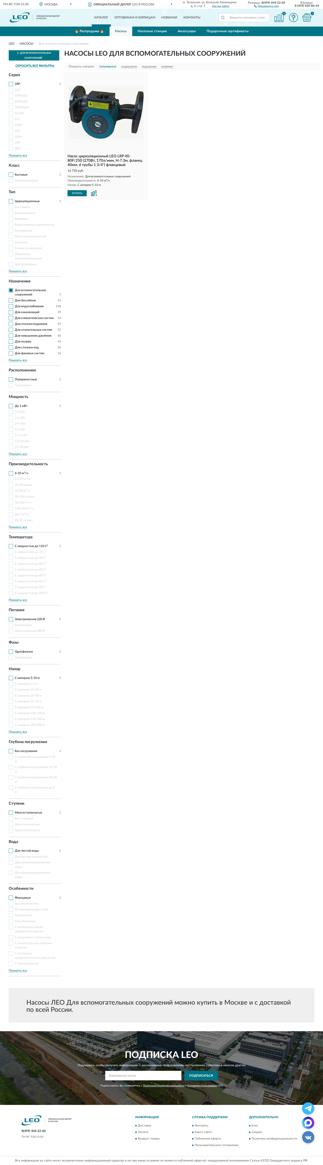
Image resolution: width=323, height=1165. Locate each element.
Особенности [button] (21, 889)
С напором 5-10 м (27, 678)
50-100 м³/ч (23, 502)
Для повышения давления (33, 335)
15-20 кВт (22, 447)
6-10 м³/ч (21, 473)
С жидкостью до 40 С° (30, 557)
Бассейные (22, 207)
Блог (255, 1125)
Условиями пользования (202, 1085)
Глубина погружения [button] (28, 742)
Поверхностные (26, 379)
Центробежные (26, 264)
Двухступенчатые (27, 824)
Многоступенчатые (28, 812)
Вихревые (22, 218)
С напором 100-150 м (30, 713)
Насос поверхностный (30, 236)
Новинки (169, 17)
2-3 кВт (20, 417)
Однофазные (24, 651)
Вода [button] (13, 842)
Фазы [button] (14, 643)
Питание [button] (17, 610)
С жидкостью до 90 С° (30, 587)
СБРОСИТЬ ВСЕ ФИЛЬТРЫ (34, 65)
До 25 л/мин (24, 520)
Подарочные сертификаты (228, 31)
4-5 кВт (20, 429)
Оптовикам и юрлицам (134, 17)
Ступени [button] (16, 804)
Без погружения (26, 751)
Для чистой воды (27, 850)
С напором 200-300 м (30, 725)
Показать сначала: (81, 66)
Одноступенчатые (27, 830)
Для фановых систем (29, 353)
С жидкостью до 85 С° (30, 581)
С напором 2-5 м (26, 683)
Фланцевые (23, 897)
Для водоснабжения (29, 306)
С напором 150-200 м (30, 719)
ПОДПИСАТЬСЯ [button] (201, 1075)
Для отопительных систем (33, 329)
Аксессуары (187, 31)
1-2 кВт (20, 411)
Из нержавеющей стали (31, 909)
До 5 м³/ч (21, 514)
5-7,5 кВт (21, 435)
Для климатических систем (34, 318)
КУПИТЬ (77, 193)
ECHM (19, 113)
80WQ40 (21, 101)
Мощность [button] (18, 397)
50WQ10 (21, 95)
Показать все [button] (18, 155)
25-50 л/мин (23, 485)
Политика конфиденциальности (274, 1138)
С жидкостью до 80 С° (30, 575)
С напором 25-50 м (28, 695)
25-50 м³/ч (22, 490)
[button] (266, 6)
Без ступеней (24, 818)
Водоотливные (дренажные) (34, 224)
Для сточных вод (27, 347)
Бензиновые (23, 625)
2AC (18, 89)
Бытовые (21, 174)
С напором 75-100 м (29, 707)
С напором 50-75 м (28, 701)
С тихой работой (26, 963)
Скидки (257, 1132)
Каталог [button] (101, 17)
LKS (17, 131)
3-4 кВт (20, 423)
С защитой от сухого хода (33, 937)
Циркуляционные (27, 201)
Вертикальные (25, 213)
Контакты (191, 17)
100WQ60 (22, 107)
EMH (18, 125)
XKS (18, 148)
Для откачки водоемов (31, 324)
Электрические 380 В (30, 631)
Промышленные (26, 180)
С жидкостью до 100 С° (31, 593)
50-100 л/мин (24, 496)
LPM (18, 136)
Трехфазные (23, 657)
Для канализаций (27, 312)
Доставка (144, 1125)
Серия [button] (14, 75)
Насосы (121, 31)
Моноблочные (25, 921)
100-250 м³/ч (24, 508)
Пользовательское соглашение (216, 1145)
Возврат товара (149, 1138)
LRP (17, 84)
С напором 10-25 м (28, 689)
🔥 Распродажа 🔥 (89, 31)
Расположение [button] (22, 370)
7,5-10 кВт (22, 441)
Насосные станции (152, 31)
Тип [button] (12, 192)
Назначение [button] (20, 281)
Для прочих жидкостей (31, 856)
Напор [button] (14, 669)
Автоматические (26, 903)
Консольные (23, 915)
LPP (17, 142)
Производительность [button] (28, 464)
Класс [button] (14, 166)
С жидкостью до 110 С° (31, 546)
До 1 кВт (21, 406)
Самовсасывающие (28, 248)
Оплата (143, 1132)
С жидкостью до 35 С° (30, 552)
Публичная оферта (208, 1138)
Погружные (23, 385)
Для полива (23, 341)
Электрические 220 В (30, 619)
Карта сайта (203, 1132)
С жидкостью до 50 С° (30, 563)
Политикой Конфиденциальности (163, 1085)
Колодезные (23, 230)
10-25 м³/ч (22, 479)
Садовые (21, 242)
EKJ (17, 119)
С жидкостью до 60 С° (30, 569)
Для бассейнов (25, 300)
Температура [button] (20, 537)
